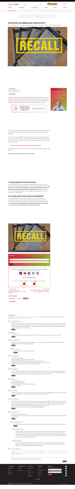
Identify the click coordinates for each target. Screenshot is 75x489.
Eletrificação (30, 480)
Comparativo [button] (21, 7)
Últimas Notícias (12, 298)
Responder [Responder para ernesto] (13, 337)
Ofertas (39, 480)
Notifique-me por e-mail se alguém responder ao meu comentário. (26, 463)
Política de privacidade (64, 487)
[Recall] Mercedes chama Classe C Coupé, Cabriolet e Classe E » (40, 291)
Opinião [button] (64, 7)
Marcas (19, 472)
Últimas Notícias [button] (34, 7)
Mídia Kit (9, 478)
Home (9, 10)
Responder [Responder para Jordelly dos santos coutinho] (13, 422)
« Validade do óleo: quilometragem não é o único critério (17, 292)
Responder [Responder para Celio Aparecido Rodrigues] (13, 346)
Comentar (64, 465)
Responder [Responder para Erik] (15, 354)
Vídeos (29, 478)
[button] (41, 4)
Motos (29, 474)
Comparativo (20, 474)
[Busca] (31, 4)
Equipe (9, 474)
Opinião (39, 472)
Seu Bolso (39, 476)
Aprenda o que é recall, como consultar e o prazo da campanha (25, 145)
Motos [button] (55, 7)
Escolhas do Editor (41, 474)
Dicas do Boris (13, 10)
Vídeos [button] (46, 7)
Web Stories (40, 478)
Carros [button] (10, 7)
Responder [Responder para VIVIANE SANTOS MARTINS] (13, 367)
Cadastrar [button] (12, 264)
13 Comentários (12, 94)
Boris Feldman (13, 88)
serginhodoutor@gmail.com (38, 410)
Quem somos (10, 472)
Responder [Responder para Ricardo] (13, 389)
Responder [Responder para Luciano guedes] (13, 398)
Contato (9, 476)
